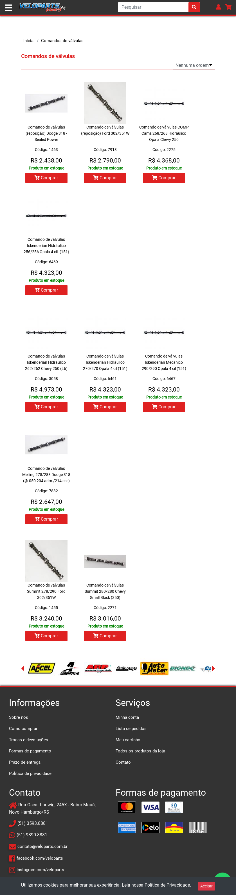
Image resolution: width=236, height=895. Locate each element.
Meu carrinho (128, 741)
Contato (123, 763)
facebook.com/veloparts (40, 859)
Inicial (29, 40)
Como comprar (23, 730)
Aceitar (206, 886)
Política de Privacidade (167, 885)
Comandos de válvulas (62, 40)
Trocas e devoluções (28, 741)
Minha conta (127, 719)
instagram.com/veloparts (40, 871)
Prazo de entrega (25, 763)
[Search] (159, 7)
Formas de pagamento (30, 752)
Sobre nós (18, 719)
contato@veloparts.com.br (42, 848)
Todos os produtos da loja (140, 752)
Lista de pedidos (131, 730)
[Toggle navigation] (8, 8)
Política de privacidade (30, 775)
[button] (218, 6)
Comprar (46, 177)
